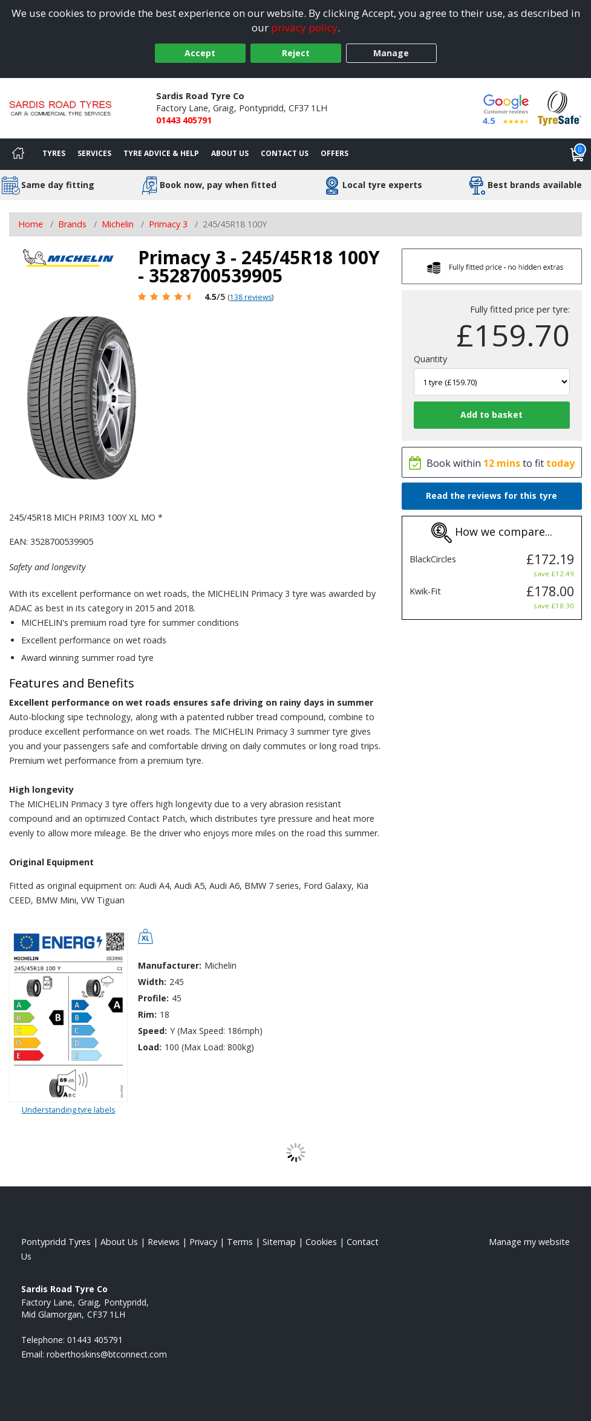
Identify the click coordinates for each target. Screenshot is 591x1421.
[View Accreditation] (559, 107)
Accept (199, 53)
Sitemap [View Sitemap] (279, 1241)
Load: (150, 1047)
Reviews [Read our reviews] (164, 1241)
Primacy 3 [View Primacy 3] (168, 224)
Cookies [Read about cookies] (321, 1241)
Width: (152, 981)
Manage (391, 53)
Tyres (53, 153)
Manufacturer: (169, 965)
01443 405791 (184, 120)
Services (94, 153)
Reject (296, 53)
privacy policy (304, 27)
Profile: (153, 998)
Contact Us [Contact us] (285, 153)
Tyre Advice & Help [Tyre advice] (161, 153)
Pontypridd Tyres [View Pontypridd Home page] (56, 1241)
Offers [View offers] (334, 153)
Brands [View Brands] (72, 224)
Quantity (430, 359)
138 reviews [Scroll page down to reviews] (251, 297)
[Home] (18, 154)
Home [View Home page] (30, 224)
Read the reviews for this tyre (491, 495)
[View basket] (577, 154)
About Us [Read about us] (119, 1241)
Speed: (152, 1030)
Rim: (147, 1014)
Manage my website (529, 1241)
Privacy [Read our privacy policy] (203, 1241)
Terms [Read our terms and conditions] (240, 1241)
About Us (230, 153)
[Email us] (107, 1354)
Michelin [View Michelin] (118, 224)
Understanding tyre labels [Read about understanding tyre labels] (69, 1109)
